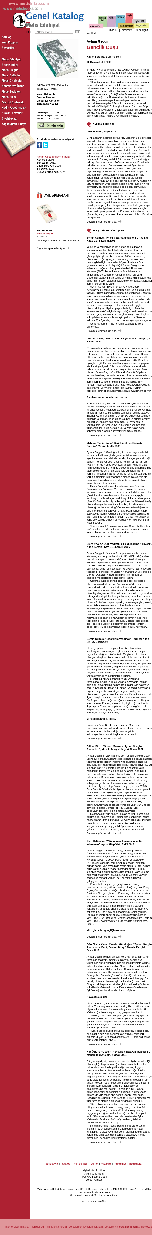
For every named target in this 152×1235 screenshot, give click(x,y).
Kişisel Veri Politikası (94, 1170)
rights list (120, 1163)
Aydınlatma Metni (94, 1173)
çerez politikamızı (129, 1226)
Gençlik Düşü (130, 76)
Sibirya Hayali (45, 233)
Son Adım (43, 162)
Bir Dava (42, 168)
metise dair (80, 1163)
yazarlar (106, 1163)
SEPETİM (127, 30)
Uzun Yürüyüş (45, 165)
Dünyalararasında (47, 172)
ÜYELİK (113, 30)
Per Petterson (45, 230)
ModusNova (101, 1201)
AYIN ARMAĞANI (56, 195)
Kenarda (42, 159)
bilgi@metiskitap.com (98, 1192)
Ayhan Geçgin (98, 41)
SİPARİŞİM (142, 30)
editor (94, 1163)
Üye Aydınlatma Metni (94, 1176)
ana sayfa (52, 1163)
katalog (65, 1163)
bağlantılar (135, 1163)
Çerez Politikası (94, 1179)
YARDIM (91, 33)
